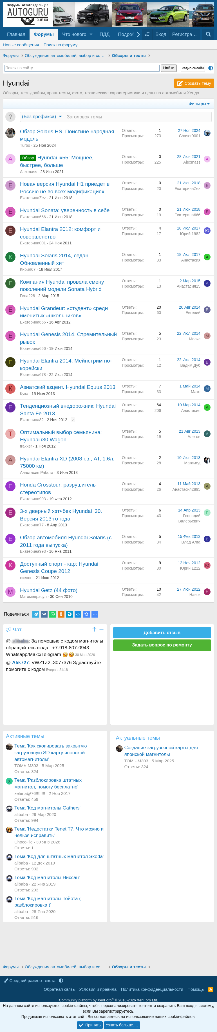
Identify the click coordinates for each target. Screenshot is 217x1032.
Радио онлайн (193, 68)
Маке (195, 392)
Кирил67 (27, 269)
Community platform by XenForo (108, 1000)
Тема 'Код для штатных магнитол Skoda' (59, 856)
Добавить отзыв (162, 632)
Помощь (195, 989)
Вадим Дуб (190, 365)
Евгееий (192, 313)
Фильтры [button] (197, 103)
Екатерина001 (33, 243)
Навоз (194, 595)
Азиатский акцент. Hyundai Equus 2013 (67, 387)
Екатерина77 (32, 525)
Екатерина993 (33, 499)
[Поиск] (208, 34)
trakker (26, 446)
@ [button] (8, 641)
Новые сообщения (21, 44)
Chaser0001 (189, 136)
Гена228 (27, 296)
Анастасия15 (188, 286)
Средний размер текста (30, 980)
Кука (24, 394)
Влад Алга (191, 542)
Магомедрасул (33, 597)
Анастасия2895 (186, 489)
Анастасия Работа (36, 473)
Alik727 (20, 663)
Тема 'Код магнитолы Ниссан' (47, 877)
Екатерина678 (33, 375)
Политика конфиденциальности (152, 989)
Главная (16, 34)
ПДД (104, 34)
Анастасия (190, 260)
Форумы (44, 34)
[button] (91, 34)
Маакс (194, 339)
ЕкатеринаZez (33, 198)
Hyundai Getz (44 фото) (48, 590)
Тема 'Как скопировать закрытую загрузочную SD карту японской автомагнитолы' (50, 753)
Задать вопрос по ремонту (162, 645)
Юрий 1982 (190, 234)
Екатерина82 (32, 420)
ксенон (26, 578)
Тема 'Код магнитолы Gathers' (47, 808)
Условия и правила (98, 989)
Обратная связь (59, 989)
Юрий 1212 (190, 568)
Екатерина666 (33, 217)
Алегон (193, 437)
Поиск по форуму (61, 44)
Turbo (25, 145)
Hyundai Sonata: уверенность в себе (64, 211)
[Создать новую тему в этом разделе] (138, 117)
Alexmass (28, 172)
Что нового (74, 34)
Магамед (192, 463)
